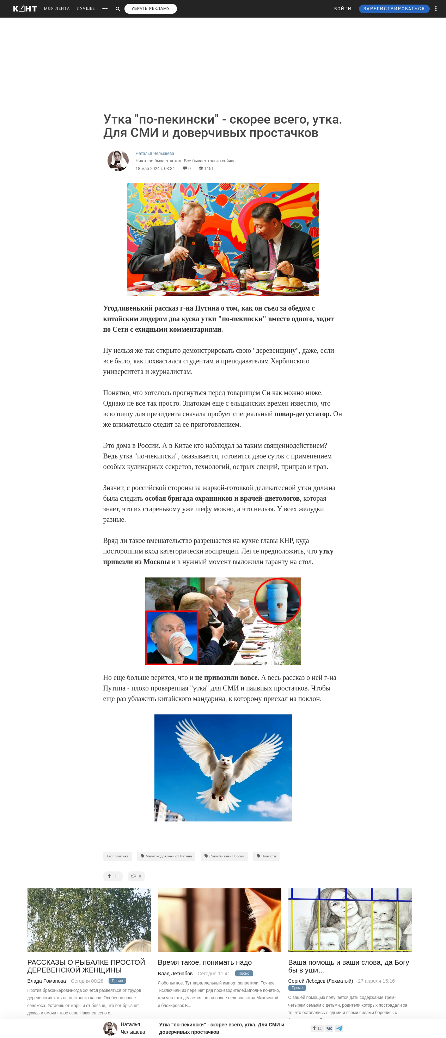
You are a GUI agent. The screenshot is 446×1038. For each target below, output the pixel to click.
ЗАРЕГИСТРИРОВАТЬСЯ (394, 8)
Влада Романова (47, 981)
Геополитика (117, 856)
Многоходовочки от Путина (166, 856)
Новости (266, 856)
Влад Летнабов (175, 973)
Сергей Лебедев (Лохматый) (320, 981)
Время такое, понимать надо (205, 962)
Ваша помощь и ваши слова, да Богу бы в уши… (348, 966)
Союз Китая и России (224, 856)
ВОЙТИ (343, 8)
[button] (436, 9)
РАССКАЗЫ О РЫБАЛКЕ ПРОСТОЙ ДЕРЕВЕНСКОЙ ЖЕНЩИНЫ (86, 966)
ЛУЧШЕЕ (86, 8)
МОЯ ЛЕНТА (57, 8)
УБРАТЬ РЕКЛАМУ (151, 8)
